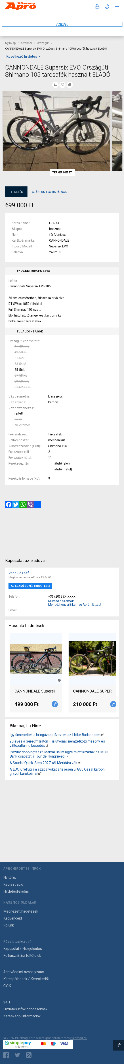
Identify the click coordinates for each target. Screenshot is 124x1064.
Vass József (18, 573)
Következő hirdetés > (23, 56)
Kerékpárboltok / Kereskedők (26, 979)
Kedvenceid (12, 918)
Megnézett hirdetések (20, 911)
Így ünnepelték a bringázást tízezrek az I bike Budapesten (55, 735)
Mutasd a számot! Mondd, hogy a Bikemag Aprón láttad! (74, 602)
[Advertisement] (62, 813)
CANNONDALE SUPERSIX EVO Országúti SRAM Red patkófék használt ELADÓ (94, 691)
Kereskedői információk (22, 1016)
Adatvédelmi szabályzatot (23, 972)
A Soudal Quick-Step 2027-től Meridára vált (43, 763)
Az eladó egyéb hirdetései (30, 586)
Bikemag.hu (78, 1038)
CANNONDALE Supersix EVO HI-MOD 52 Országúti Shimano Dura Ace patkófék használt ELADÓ (36, 691)
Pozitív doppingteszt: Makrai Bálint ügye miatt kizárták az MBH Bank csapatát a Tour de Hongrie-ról (59, 754)
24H (6, 1002)
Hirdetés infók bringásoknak (25, 1009)
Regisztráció (13, 884)
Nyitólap (10, 43)
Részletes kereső (17, 941)
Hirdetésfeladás (16, 891)
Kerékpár (26, 43)
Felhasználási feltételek (22, 955)
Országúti (43, 43)
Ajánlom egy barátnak (49, 192)
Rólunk (8, 925)
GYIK (7, 986)
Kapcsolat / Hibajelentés (22, 948)
